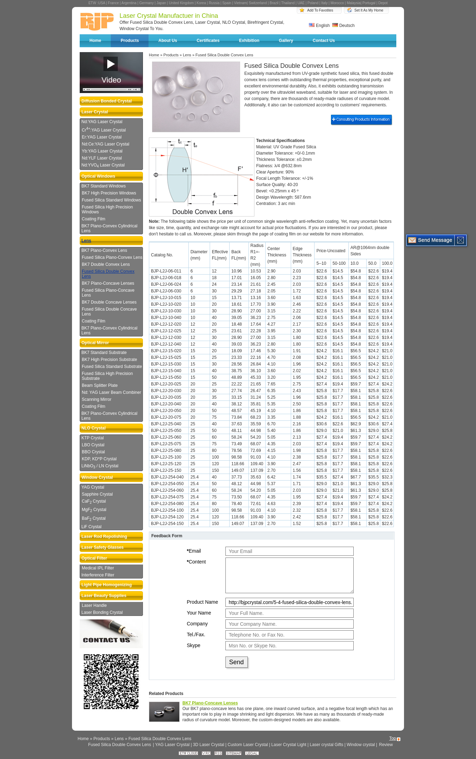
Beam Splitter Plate (100, 385)
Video (111, 80)
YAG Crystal (92, 487)
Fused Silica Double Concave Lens (109, 312)
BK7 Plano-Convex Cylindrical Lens (109, 228)
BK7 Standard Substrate (104, 352)
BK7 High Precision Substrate (109, 359)
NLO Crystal (93, 428)
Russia (214, 3)
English (319, 25)
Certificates (208, 40)
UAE (301, 3)
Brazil (274, 3)
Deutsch (343, 25)
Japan (161, 3)
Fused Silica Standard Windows (111, 200)
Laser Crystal (94, 111)
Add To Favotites (320, 10)
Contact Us (324, 40)
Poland (313, 3)
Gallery (286, 40)
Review (385, 744)
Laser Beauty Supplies (104, 595)
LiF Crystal (91, 526)
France (113, 3)
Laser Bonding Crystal (102, 612)
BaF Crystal (94, 519)
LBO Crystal (93, 444)
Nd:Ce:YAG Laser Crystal (105, 144)
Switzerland (258, 3)
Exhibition (249, 40)
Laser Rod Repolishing (104, 536)
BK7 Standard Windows (103, 186)
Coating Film (93, 219)
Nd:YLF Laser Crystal (102, 158)
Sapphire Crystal (97, 494)
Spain (226, 3)
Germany (146, 3)
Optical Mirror (95, 342)
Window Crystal (97, 477)
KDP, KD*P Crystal (99, 458)
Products (130, 40)
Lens (86, 240)
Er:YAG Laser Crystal (102, 137)
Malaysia (353, 3)
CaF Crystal (94, 501)
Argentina (129, 3)
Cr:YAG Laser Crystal (104, 130)
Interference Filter (97, 575)
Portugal (368, 3)
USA (101, 3)
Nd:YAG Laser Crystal (101, 121)
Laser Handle (94, 605)
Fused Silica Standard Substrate (112, 366)
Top (392, 738)
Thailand (288, 3)
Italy (324, 3)
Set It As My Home (368, 10)
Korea (201, 3)
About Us (167, 40)
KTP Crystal (92, 437)
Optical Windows (98, 176)
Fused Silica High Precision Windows (107, 209)
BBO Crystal (93, 451)
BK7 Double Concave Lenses (109, 302)
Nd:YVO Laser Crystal (103, 165)
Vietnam (240, 3)
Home (95, 40)
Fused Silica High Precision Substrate (107, 376)
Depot (383, 3)
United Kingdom (181, 3)
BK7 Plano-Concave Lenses (108, 283)
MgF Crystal (94, 510)
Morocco (337, 3)
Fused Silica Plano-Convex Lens (112, 257)
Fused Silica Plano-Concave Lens (108, 293)
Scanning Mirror (96, 399)
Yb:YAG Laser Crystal (102, 151)
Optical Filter (94, 558)
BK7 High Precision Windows (109, 193)
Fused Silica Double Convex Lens (108, 274)
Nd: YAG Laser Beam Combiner (111, 392)
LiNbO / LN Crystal (99, 466)
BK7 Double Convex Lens (106, 264)
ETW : (93, 3)
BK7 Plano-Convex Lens (104, 250)
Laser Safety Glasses (102, 547)
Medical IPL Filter (98, 568)
